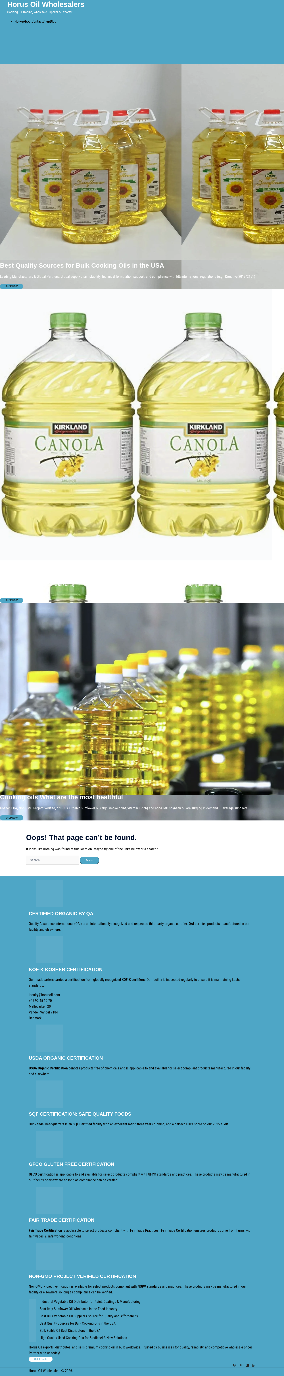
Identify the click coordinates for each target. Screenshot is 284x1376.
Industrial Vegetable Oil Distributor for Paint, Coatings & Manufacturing (90, 1301)
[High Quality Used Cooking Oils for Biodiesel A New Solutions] (32, 1338)
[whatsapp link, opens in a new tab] (253, 1364)
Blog (53, 21)
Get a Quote (40, 1359)
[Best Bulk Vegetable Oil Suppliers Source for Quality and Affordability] (32, 1316)
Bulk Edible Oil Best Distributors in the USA (70, 1330)
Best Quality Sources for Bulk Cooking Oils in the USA (78, 1323)
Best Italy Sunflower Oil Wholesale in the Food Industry (78, 1309)
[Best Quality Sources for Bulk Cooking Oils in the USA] (32, 1324)
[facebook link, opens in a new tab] (234, 1364)
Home (18, 21)
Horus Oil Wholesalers (46, 4)
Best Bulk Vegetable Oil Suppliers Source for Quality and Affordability (89, 1316)
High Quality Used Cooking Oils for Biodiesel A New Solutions (83, 1338)
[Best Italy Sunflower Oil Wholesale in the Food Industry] (32, 1309)
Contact (37, 21)
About (27, 21)
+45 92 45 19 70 (40, 1000)
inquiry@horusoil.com (44, 995)
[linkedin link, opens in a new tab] (247, 1364)
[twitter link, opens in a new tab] (240, 1364)
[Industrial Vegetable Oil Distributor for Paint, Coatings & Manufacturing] (32, 1302)
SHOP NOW (11, 286)
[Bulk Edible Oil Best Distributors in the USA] (32, 1331)
